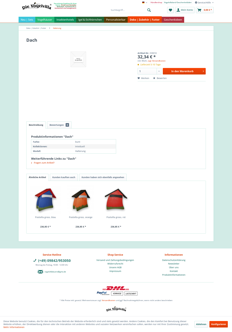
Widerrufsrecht (115, 263)
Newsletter (173, 263)
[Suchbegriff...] (130, 10)
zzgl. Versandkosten (157, 60)
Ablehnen (201, 324)
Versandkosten (108, 300)
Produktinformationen (173, 274)
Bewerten (160, 78)
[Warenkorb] (205, 10)
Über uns (174, 267)
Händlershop (156, 2)
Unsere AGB (115, 267)
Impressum (115, 271)
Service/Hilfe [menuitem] (203, 2)
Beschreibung (36, 124)
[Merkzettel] (170, 10)
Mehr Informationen (13, 327)
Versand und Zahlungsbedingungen (115, 260)
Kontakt (174, 271)
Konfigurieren (218, 324)
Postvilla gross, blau (45, 217)
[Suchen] (149, 10)
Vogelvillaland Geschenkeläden (178, 2)
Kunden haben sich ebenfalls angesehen (103, 177)
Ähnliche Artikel (37, 177)
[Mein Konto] (185, 10)
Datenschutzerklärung (173, 260)
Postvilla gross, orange (80, 217)
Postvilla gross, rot (116, 217)
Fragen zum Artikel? (42, 162)
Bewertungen (59, 125)
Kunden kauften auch (63, 177)
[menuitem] (156, 2)
